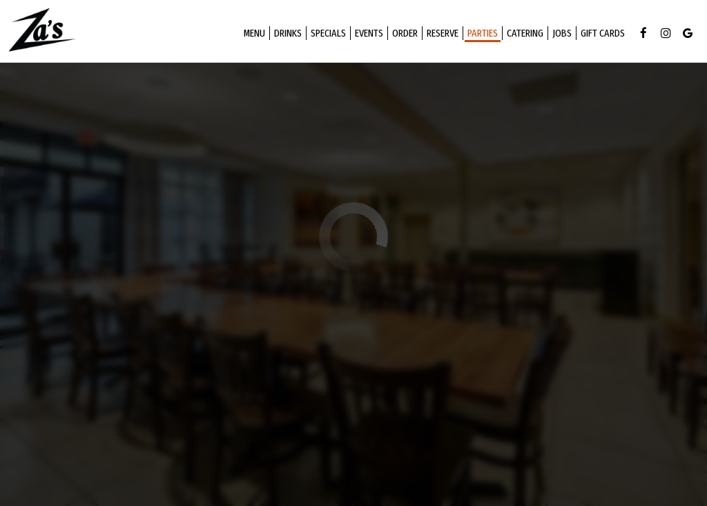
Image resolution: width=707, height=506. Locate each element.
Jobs (560, 34)
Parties (480, 34)
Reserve (440, 34)
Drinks (286, 34)
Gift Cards (601, 34)
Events (367, 34)
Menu (252, 34)
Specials (326, 34)
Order (403, 34)
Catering (523, 34)
